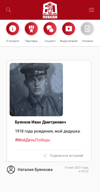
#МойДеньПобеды (32, 140)
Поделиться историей (66, 156)
